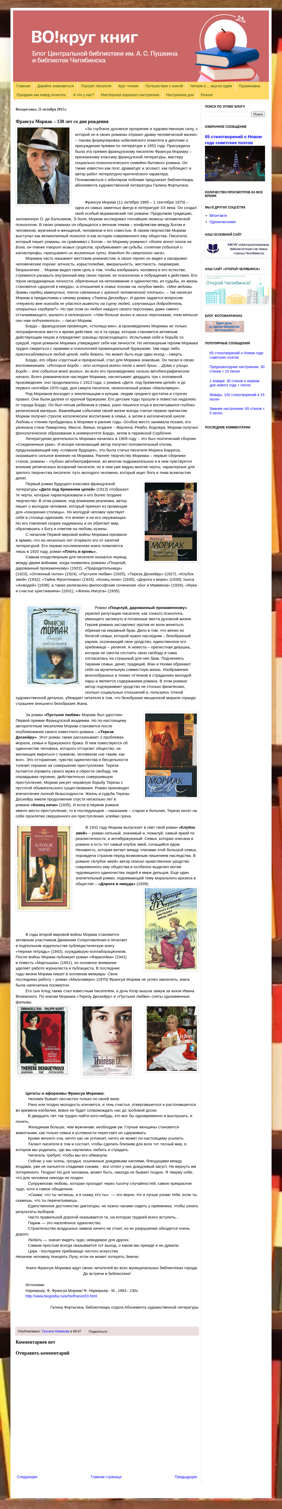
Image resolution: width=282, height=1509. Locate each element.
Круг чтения (128, 86)
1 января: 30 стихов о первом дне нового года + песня (235, 383)
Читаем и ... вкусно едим (211, 86)
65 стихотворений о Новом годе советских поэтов (236, 355)
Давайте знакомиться (55, 86)
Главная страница (106, 1477)
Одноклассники (223, 222)
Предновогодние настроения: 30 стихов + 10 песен (237, 369)
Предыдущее (186, 1477)
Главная (23, 86)
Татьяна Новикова (55, 1331)
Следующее (27, 1477)
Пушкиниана (249, 86)
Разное (207, 95)
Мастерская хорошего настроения (130, 95)
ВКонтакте (218, 215)
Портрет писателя (96, 86)
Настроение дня (179, 95)
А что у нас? (83, 95)
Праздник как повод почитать (41, 95)
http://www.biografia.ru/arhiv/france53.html (61, 1296)
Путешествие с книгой (164, 86)
